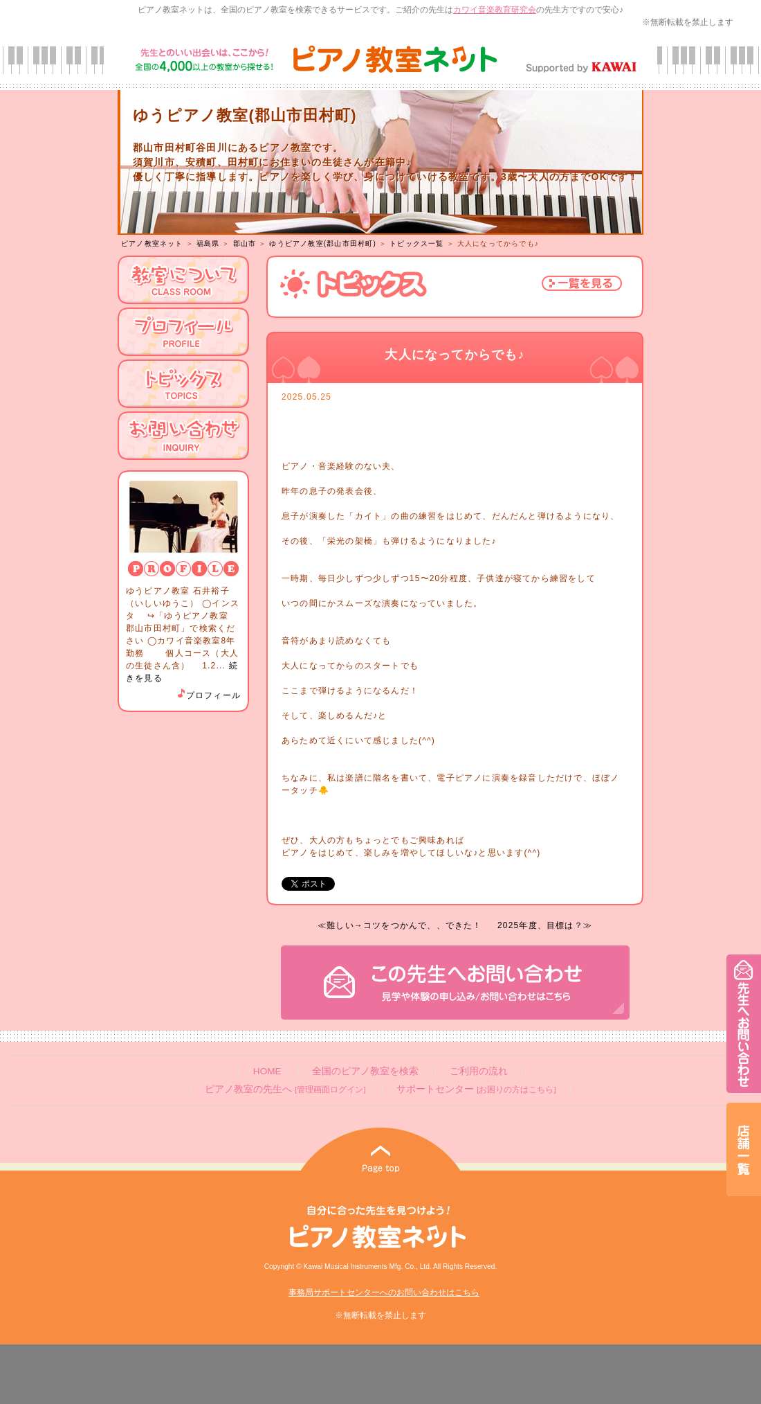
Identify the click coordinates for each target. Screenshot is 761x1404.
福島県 (208, 243)
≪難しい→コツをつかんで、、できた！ (400, 925)
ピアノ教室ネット (152, 243)
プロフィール (208, 695)
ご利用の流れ (479, 1071)
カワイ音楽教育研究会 (494, 10)
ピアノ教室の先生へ (285, 1089)
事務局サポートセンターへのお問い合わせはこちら (383, 1292)
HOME (267, 1071)
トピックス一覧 (416, 243)
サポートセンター (476, 1089)
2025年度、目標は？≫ (544, 925)
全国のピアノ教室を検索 (365, 1071)
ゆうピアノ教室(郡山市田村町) (322, 243)
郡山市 (245, 243)
